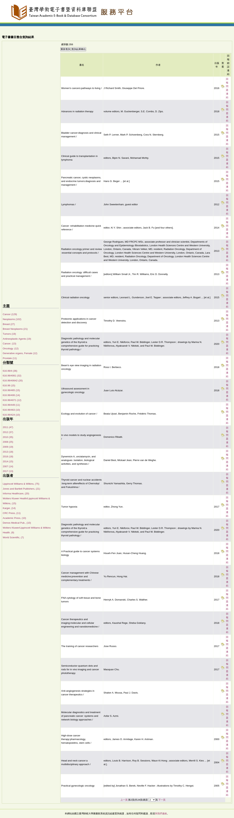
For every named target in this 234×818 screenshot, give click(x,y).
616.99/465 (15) (11, 390)
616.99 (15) (9, 385)
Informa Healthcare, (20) (16, 493)
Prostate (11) (10, 358)
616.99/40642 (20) (13, 380)
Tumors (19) (9, 333)
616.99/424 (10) (11, 414)
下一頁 (161, 799)
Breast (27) (9, 324)
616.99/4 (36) (10, 370)
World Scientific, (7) (13, 537)
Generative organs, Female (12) (20, 353)
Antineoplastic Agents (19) (17, 338)
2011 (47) (8, 427)
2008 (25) (8, 441)
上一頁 (124, 799)
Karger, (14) (9, 508)
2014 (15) (8, 461)
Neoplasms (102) (12, 319)
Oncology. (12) (10, 348)
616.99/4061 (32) (12, 375)
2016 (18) (8, 456)
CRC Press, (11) (12, 513)
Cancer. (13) (9, 343)
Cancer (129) (10, 314)
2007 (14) (8, 466)
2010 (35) (8, 437)
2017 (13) (8, 471)
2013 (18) (8, 451)
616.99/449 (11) (11, 405)
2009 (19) (8, 446)
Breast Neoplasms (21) (15, 329)
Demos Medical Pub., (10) (17, 522)
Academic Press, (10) (14, 518)
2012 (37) (8, 432)
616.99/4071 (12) (12, 400)
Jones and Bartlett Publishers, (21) (21, 488)
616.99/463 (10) (11, 409)
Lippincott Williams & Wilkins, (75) (21, 483)
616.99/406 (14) (11, 395)
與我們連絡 (161, 813)
